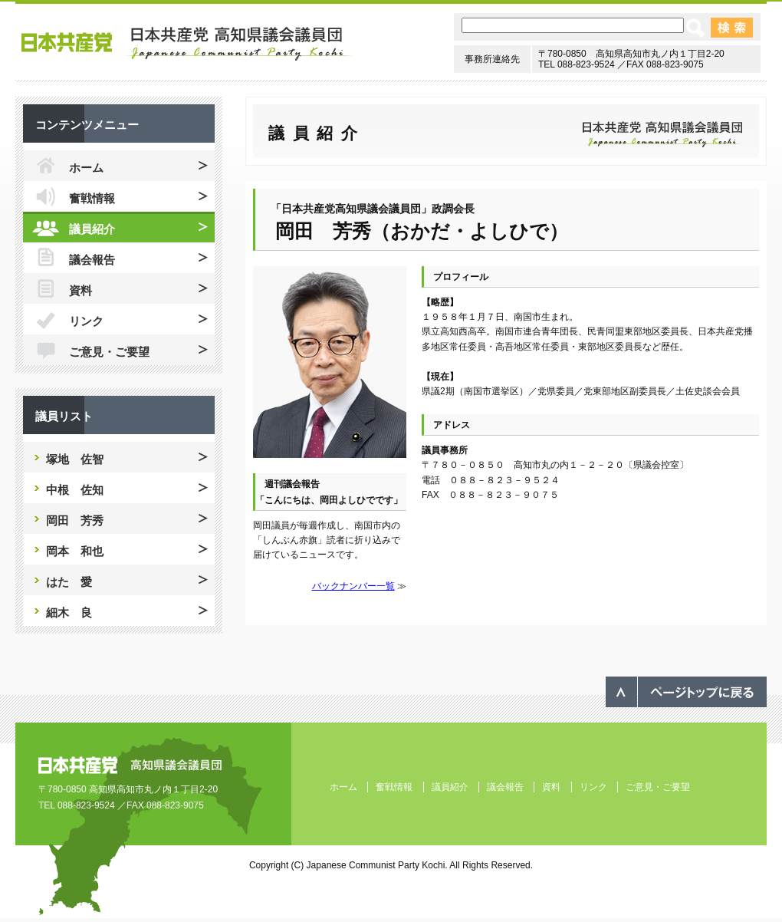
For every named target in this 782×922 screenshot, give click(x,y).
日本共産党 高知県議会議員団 (187, 44)
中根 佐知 (75, 489)
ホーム (86, 167)
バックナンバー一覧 (353, 586)
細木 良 (69, 612)
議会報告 (92, 259)
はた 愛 (69, 581)
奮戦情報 (92, 198)
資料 (80, 290)
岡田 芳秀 (75, 520)
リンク (86, 321)
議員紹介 (92, 228)
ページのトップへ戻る (686, 692)
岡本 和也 (75, 551)
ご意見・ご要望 (109, 351)
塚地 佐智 (75, 459)
